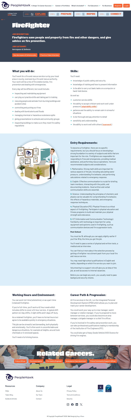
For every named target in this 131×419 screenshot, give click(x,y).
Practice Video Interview (50, 55)
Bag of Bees (80, 416)
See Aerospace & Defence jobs (24, 55)
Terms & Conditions (73, 395)
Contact (39, 399)
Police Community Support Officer (103, 361)
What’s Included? (78, 6)
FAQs (7, 391)
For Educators (94, 6)
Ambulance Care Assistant (76, 361)
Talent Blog (9, 395)
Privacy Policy (71, 391)
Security (69, 399)
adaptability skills (89, 106)
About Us (39, 391)
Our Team (39, 395)
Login (126, 6)
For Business (107, 6)
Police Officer (20, 361)
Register (118, 6)
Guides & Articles (11, 399)
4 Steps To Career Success (42, 6)
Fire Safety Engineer (54, 361)
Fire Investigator (36, 361)
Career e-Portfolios (62, 6)
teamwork (107, 124)
